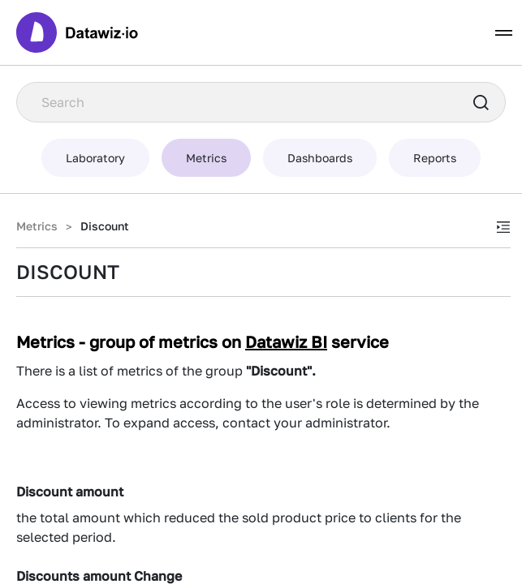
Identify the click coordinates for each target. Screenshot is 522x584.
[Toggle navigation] (503, 33)
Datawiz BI (286, 341)
